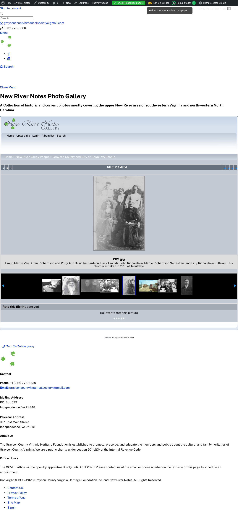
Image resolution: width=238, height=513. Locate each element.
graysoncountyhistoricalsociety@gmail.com (35, 387)
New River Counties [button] (47, 78)
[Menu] (4, 33)
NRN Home (16, 78)
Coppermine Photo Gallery (124, 338)
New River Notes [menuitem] (21, 2)
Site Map (13, 502)
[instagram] (8, 58)
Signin (11, 507)
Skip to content (10, 8)
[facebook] (8, 54)
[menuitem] (3, 3)
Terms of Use (16, 497)
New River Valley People (33, 157)
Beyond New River (84, 78)
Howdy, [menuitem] (214, 8)
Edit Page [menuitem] (84, 2)
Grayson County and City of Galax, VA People (84, 157)
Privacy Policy (17, 493)
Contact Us (15, 488)
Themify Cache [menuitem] (100, 2)
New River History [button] (119, 78)
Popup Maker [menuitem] (186, 3)
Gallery (144, 78)
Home (8, 157)
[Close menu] (8, 87)
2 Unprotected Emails (214, 2)
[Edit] (30, 346)
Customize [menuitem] (44, 2)
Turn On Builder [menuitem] (159, 3)
